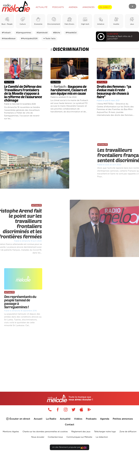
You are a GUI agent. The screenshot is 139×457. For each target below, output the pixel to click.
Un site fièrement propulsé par (69, 447)
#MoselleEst (71, 33)
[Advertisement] (69, 355)
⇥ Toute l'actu (49, 39)
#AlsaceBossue (9, 39)
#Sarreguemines (23, 33)
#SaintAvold (42, 33)
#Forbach (6, 33)
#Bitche (56, 33)
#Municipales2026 (29, 39)
